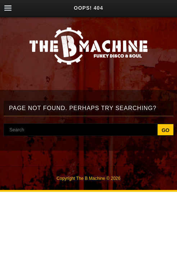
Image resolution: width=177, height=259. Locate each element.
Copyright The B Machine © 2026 (88, 178)
